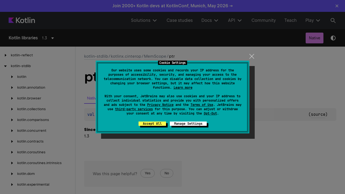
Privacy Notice (160, 105)
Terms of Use (202, 105)
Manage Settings (188, 124)
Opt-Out (210, 113)
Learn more (183, 87)
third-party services (134, 109)
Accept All (152, 124)
